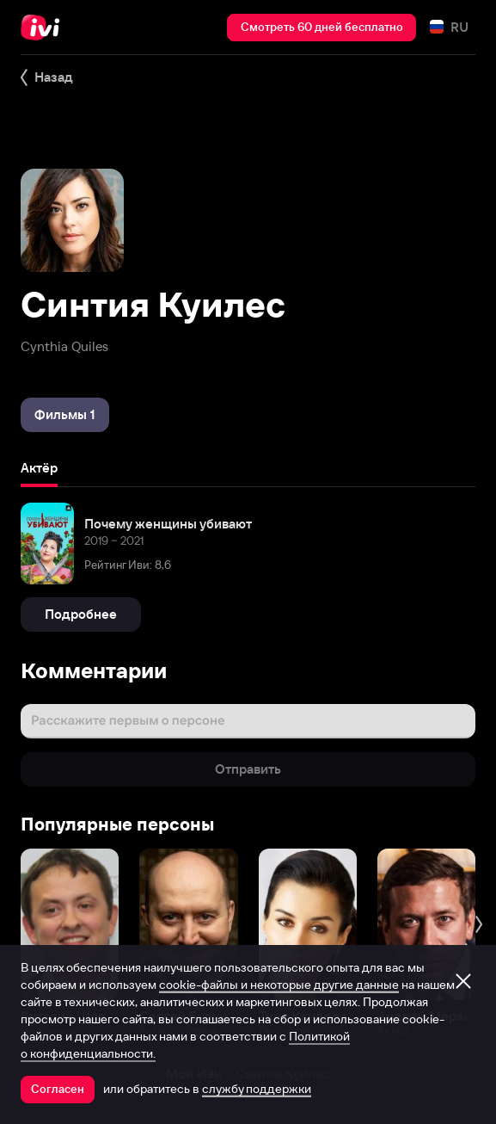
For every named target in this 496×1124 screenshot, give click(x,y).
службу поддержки (256, 1089)
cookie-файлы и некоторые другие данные (279, 984)
